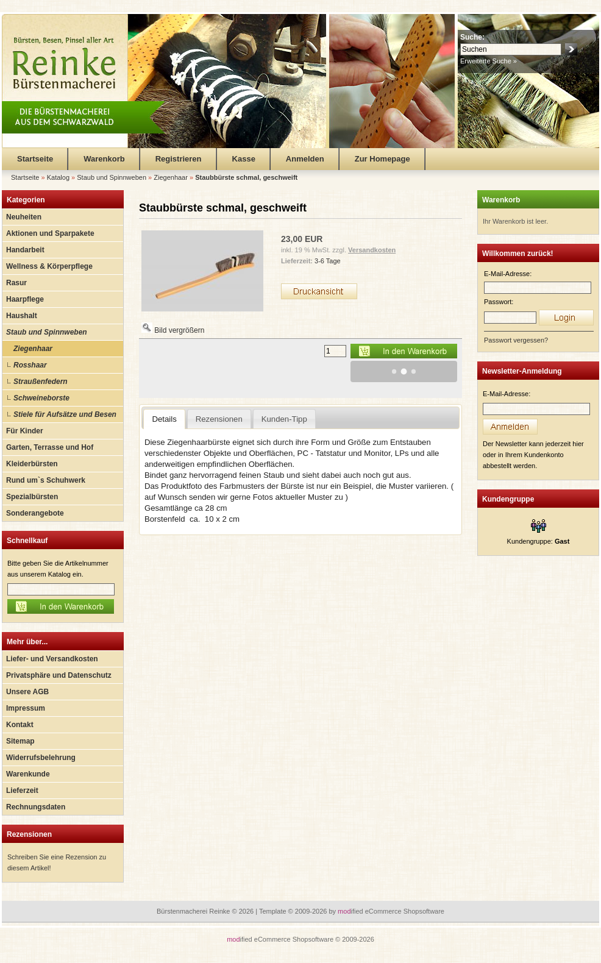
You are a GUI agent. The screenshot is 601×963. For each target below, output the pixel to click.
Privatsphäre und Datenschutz (59, 675)
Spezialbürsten (32, 496)
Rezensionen (29, 834)
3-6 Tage (328, 261)
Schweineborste (41, 398)
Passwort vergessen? (516, 340)
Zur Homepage (382, 158)
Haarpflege (25, 299)
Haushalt (21, 315)
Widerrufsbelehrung (41, 757)
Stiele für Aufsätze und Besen (64, 414)
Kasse (243, 158)
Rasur (16, 283)
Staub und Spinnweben (46, 332)
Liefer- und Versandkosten (52, 659)
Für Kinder (24, 431)
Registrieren (178, 158)
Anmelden (305, 158)
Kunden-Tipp (284, 419)
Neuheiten (23, 217)
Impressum (25, 708)
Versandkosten (372, 250)
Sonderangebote (35, 513)
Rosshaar (30, 365)
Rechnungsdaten (35, 807)
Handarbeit (25, 250)
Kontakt (20, 724)
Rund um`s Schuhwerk (45, 480)
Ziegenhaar (32, 348)
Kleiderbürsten (32, 464)
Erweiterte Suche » (488, 61)
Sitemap (20, 741)
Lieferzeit (22, 790)
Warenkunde (28, 774)
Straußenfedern (40, 381)
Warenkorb (104, 158)
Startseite (35, 158)
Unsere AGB (27, 692)
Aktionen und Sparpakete (50, 233)
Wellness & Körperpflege (49, 266)
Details (164, 419)
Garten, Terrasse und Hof (49, 447)
